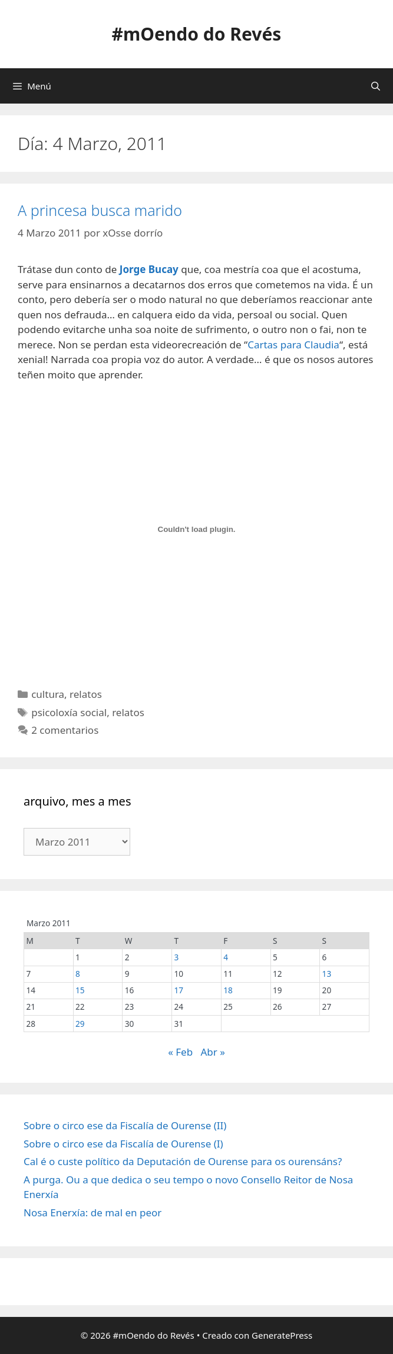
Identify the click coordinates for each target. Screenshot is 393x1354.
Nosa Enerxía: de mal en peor (92, 1212)
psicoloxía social (69, 712)
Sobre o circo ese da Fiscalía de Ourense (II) (125, 1125)
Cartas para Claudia (293, 344)
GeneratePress (282, 1335)
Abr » (212, 1052)
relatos (86, 694)
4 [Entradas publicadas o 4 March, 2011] (225, 957)
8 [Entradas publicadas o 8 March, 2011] (77, 973)
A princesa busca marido (100, 210)
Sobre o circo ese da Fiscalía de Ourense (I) (123, 1143)
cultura (47, 694)
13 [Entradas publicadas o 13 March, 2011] (327, 973)
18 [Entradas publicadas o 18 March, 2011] (228, 990)
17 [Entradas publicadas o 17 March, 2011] (179, 990)
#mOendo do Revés (197, 34)
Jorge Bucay (149, 269)
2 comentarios (64, 730)
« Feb (180, 1052)
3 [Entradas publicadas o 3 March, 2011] (176, 957)
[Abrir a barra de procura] (375, 86)
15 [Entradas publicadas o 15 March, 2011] (80, 990)
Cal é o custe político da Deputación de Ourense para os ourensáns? (183, 1161)
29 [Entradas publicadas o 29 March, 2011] (80, 1023)
